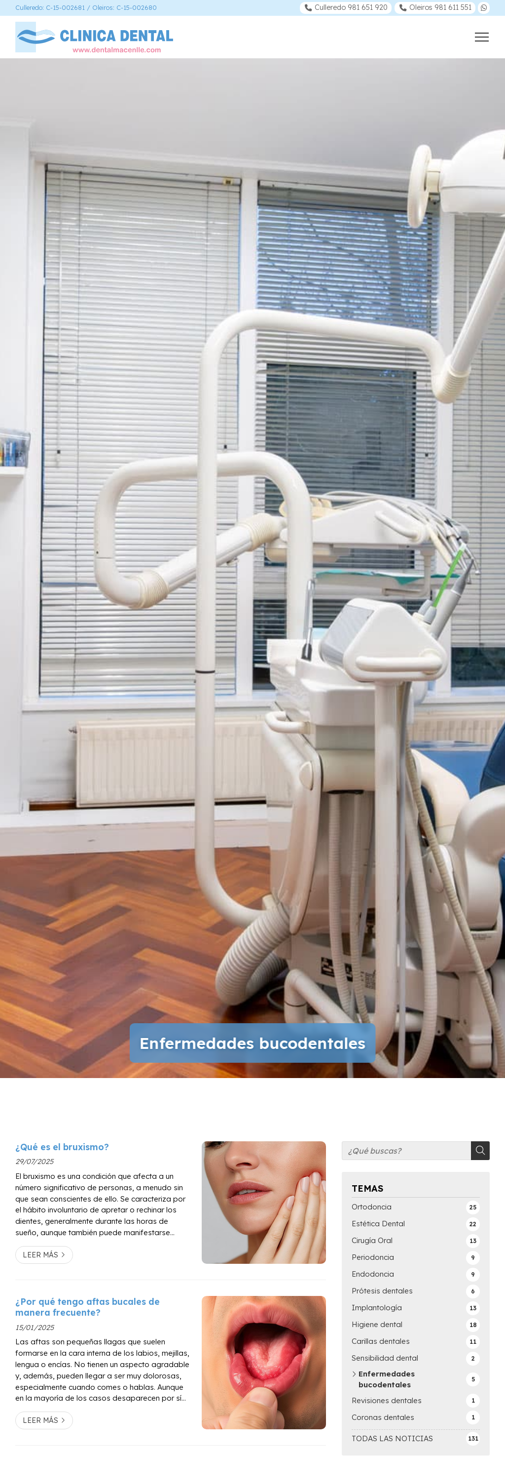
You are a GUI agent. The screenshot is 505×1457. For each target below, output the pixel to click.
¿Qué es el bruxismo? (62, 1146)
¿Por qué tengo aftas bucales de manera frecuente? (87, 1307)
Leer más (40, 1254)
